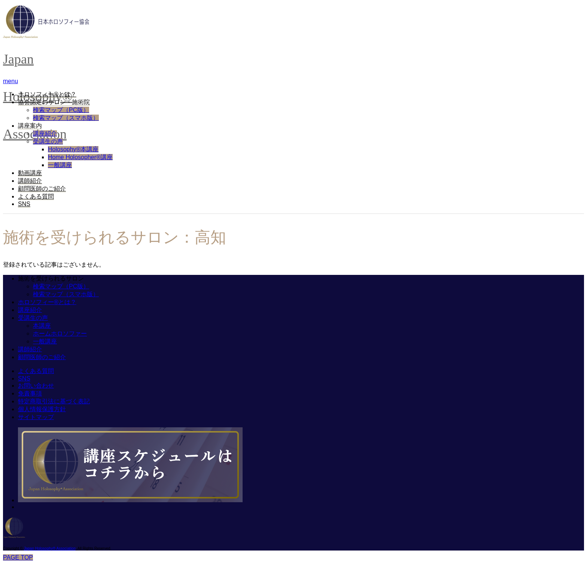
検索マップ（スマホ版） (66, 118)
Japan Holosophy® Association (50, 548)
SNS (24, 204)
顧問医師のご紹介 (42, 188)
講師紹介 (30, 181)
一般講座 (60, 165)
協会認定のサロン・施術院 (54, 102)
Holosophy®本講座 (73, 149)
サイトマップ (36, 417)
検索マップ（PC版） (61, 110)
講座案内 (30, 125)
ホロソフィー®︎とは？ (47, 94)
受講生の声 (48, 141)
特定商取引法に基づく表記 (54, 401)
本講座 (42, 325)
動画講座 (30, 173)
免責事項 (30, 393)
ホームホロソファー (60, 333)
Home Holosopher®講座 (80, 157)
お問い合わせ (36, 385)
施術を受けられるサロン (51, 278)
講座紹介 (45, 133)
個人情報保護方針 (42, 409)
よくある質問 (36, 196)
